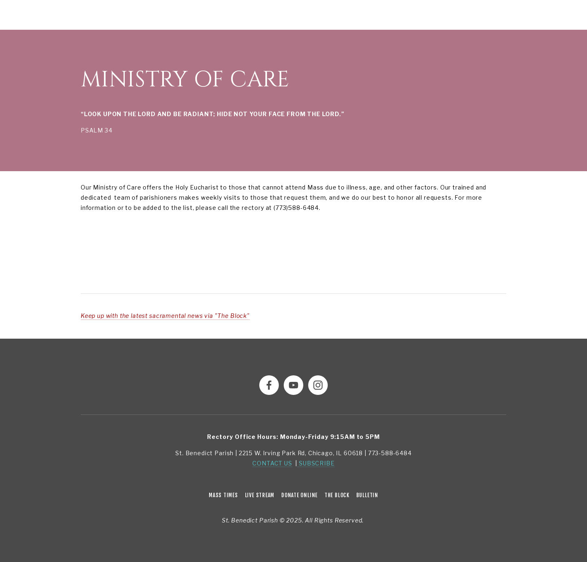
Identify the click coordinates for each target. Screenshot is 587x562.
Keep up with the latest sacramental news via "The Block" (165, 315)
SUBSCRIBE (315, 463)
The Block (336, 495)
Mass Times (223, 495)
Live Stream (260, 495)
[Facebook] (269, 385)
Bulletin (367, 495)
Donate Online (299, 495)
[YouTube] (293, 385)
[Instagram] (318, 385)
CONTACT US (272, 463)
